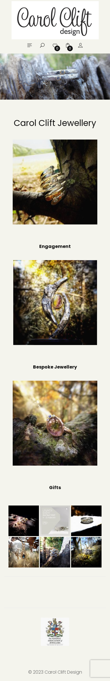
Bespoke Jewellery (55, 367)
